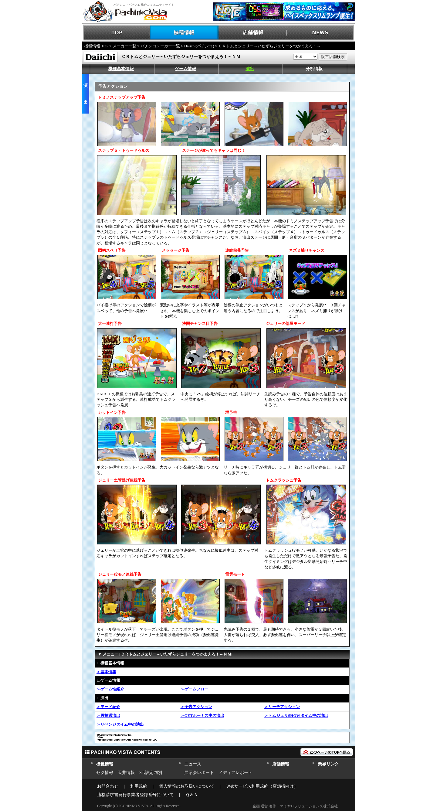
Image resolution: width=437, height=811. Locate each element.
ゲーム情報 (185, 68)
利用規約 (138, 786)
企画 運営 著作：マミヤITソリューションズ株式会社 (295, 806)
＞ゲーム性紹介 (110, 689)
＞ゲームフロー (194, 689)
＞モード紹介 (108, 706)
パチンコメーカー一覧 (160, 46)
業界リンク (328, 764)
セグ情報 (104, 772)
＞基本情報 (106, 672)
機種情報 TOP (96, 46)
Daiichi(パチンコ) (199, 46)
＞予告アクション (196, 706)
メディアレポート (235, 772)
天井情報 (126, 772)
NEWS (321, 32)
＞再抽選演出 (108, 715)
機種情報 (184, 32)
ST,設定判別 (150, 772)
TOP (116, 32)
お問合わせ (107, 786)
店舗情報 (252, 32)
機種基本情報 (121, 68)
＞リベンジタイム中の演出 (120, 724)
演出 (250, 68)
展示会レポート (199, 772)
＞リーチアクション (282, 706)
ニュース (192, 764)
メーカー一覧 (124, 46)
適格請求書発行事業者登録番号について (135, 794)
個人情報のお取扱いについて (186, 786)
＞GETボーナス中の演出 (202, 715)
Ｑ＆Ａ (191, 794)
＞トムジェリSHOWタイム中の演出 (296, 715)
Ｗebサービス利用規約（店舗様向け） (262, 786)
